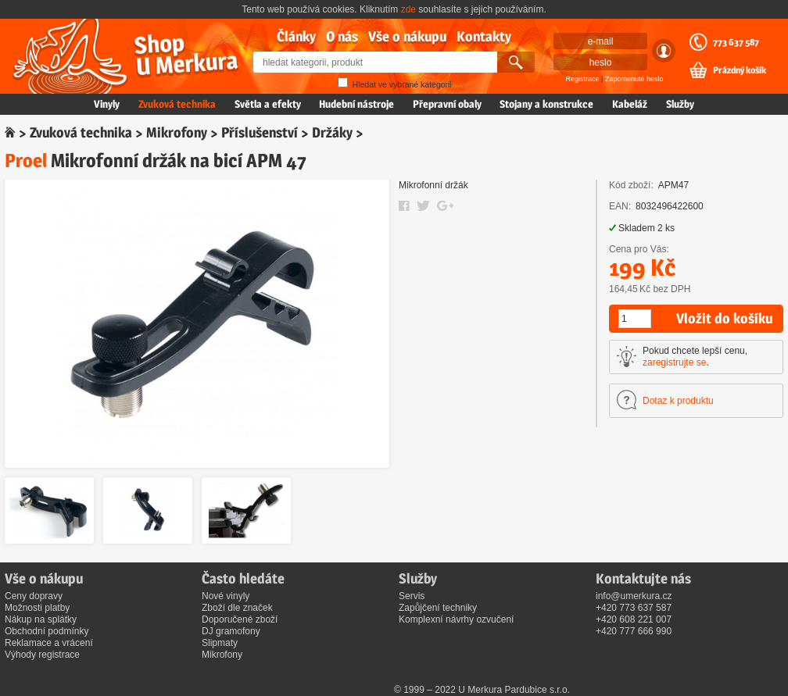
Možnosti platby (37, 607)
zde (408, 9)
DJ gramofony (231, 631)
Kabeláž (629, 104)
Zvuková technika (177, 104)
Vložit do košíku (724, 318)
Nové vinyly (225, 596)
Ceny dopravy (34, 596)
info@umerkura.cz (634, 596)
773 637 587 (736, 42)
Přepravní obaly (447, 104)
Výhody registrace (42, 654)
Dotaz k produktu (678, 400)
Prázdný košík (739, 70)
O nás (342, 36)
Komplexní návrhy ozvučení (456, 619)
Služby (680, 104)
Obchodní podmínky (46, 631)
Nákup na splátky (41, 619)
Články (296, 36)
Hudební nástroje (356, 104)
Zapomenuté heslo (634, 79)
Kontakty (484, 36)
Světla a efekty (268, 104)
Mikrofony (176, 132)
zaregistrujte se (674, 362)
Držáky (332, 132)
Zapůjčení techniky (438, 607)
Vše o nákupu (407, 36)
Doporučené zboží (240, 619)
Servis (411, 596)
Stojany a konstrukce (546, 104)
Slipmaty (220, 642)
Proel (26, 160)
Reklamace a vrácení (49, 642)
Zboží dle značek (237, 607)
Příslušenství (259, 132)
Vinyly (107, 104)
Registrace (583, 79)
